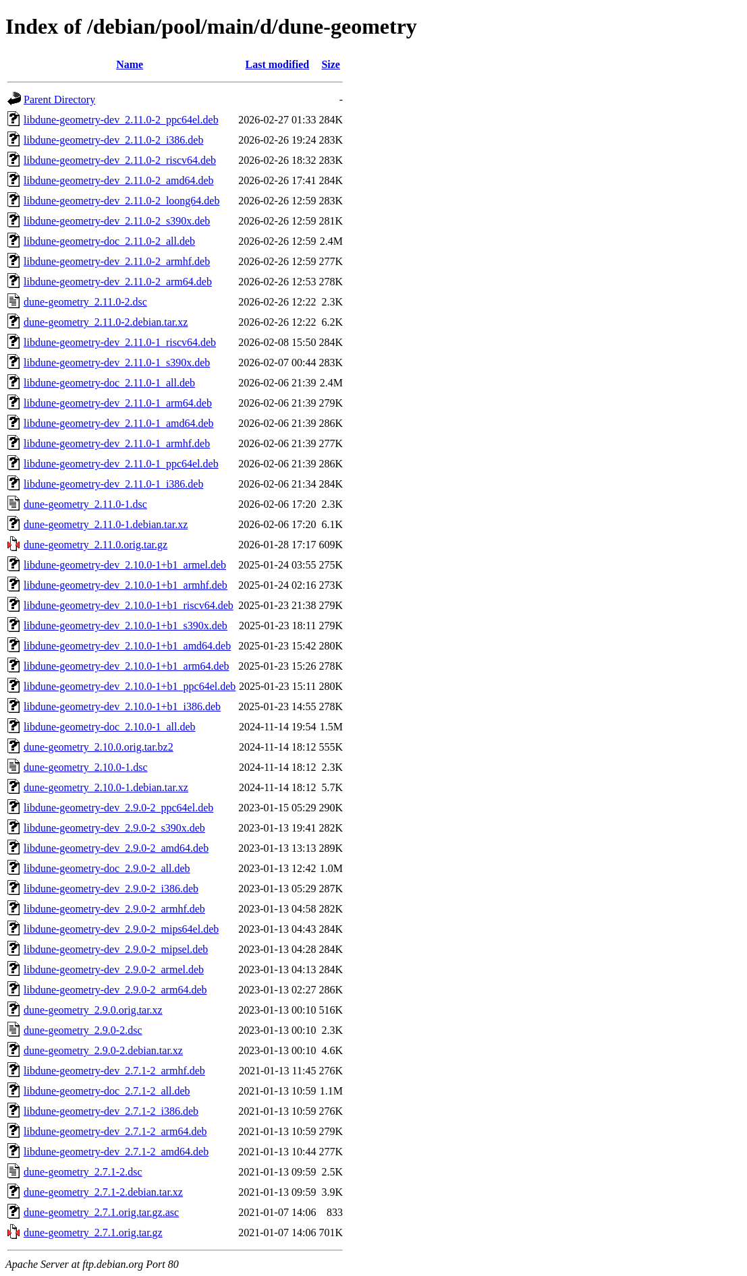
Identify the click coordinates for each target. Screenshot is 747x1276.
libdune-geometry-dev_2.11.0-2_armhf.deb (117, 261)
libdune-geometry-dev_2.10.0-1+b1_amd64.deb (127, 645)
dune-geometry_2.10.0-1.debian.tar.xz (106, 787)
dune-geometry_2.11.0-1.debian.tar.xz (106, 524)
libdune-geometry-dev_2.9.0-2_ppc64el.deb (118, 807)
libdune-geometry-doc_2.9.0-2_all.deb (107, 868)
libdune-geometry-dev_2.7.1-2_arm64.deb (115, 1131)
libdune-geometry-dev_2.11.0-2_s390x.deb (117, 221)
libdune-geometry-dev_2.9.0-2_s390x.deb (114, 828)
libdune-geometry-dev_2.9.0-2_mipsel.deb (116, 949)
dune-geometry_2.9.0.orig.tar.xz (93, 1010)
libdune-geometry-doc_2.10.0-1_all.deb (110, 726)
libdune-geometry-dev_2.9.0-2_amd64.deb (116, 848)
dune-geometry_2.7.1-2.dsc (83, 1172)
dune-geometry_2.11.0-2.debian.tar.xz (106, 322)
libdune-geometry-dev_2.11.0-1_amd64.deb (119, 423)
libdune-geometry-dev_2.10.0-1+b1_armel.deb (125, 565)
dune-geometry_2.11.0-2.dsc (85, 302)
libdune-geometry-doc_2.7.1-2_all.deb (107, 1091)
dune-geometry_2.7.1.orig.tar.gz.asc (101, 1212)
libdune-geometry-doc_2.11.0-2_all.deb (109, 241)
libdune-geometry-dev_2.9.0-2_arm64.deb (115, 989)
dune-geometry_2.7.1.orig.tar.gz (93, 1232)
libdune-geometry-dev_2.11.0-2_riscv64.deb (120, 160)
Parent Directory (59, 99)
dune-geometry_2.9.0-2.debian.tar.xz (103, 1050)
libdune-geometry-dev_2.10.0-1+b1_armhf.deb (125, 585)
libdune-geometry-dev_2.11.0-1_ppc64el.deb (121, 463)
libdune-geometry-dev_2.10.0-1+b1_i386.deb (122, 706)
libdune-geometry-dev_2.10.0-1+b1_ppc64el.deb (130, 686)
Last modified (278, 64)
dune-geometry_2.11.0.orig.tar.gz (95, 544)
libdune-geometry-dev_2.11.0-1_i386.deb (113, 484)
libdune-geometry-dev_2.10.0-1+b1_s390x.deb (125, 625)
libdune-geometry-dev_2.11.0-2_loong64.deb (121, 200)
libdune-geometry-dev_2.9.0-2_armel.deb (114, 969)
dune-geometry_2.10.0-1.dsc (86, 767)
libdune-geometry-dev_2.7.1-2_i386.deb (111, 1111)
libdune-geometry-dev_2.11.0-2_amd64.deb (119, 180)
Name (129, 64)
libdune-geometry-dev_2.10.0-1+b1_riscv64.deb (128, 605)
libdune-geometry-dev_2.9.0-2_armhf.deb (114, 909)
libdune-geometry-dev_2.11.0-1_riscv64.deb (120, 342)
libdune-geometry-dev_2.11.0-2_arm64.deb (118, 281)
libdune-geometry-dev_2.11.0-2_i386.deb (113, 140)
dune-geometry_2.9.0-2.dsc (83, 1030)
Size (330, 64)
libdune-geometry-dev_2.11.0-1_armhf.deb (117, 443)
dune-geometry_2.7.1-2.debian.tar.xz (103, 1192)
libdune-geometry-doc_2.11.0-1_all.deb (109, 382)
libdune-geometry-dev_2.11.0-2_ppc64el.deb (121, 119)
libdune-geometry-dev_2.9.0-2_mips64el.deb (121, 929)
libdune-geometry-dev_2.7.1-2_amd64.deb (116, 1151)
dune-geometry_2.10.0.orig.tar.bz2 (98, 747)
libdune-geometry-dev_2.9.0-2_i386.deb (111, 888)
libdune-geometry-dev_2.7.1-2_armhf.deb (114, 1070)
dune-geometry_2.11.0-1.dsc (85, 504)
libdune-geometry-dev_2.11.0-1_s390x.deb (117, 362)
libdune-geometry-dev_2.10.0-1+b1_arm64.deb (126, 666)
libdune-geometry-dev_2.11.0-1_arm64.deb (118, 403)
